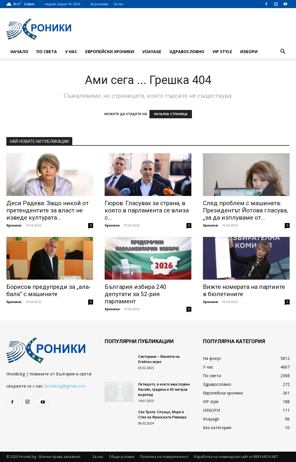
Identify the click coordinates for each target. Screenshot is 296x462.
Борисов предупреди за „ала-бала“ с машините (48, 290)
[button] (283, 52)
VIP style (222, 51)
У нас (71, 51)
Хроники (13, 225)
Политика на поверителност (164, 456)
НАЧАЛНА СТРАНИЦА (171, 114)
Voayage (151, 51)
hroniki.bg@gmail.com (65, 386)
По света (46, 51)
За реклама (99, 4)
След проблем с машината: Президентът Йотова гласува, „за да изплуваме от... (245, 210)
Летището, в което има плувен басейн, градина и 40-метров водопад (164, 389)
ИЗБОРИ (249, 51)
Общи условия (121, 456)
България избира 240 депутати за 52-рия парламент (135, 294)
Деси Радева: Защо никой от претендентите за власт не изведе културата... (47, 210)
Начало (19, 51)
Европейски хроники (109, 51)
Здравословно (186, 51)
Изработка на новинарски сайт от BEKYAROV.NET (236, 456)
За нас (119, 4)
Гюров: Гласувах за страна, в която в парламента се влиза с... (147, 210)
